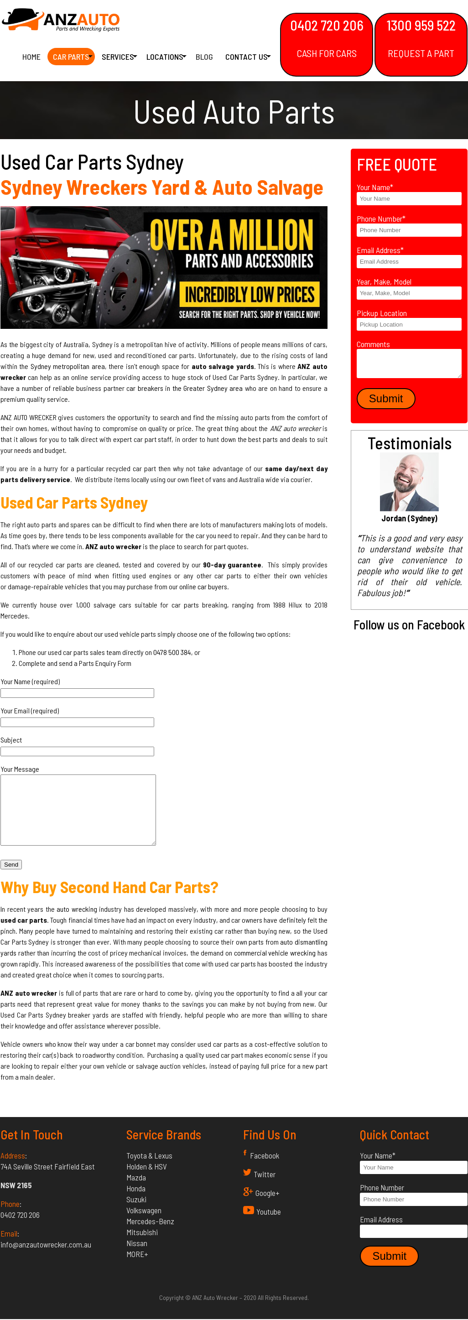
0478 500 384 (172, 652)
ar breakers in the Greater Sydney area (186, 388)
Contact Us (246, 57)
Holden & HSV (146, 1180)
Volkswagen (143, 1223)
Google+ (267, 1206)
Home (31, 57)
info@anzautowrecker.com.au (45, 1258)
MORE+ (137, 1267)
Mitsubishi (142, 1245)
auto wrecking (77, 922)
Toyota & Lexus (149, 1169)
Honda (136, 1201)
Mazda (136, 1190)
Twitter (265, 1187)
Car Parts (71, 57)
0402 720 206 (326, 38)
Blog (204, 57)
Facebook (264, 1169)
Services (118, 57)
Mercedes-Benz (150, 1234)
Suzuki (136, 1212)
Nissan (136, 1256)
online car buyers (203, 586)
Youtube (268, 1225)
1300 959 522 (421, 38)
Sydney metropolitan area (68, 366)
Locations (164, 57)
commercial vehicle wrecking (275, 966)
